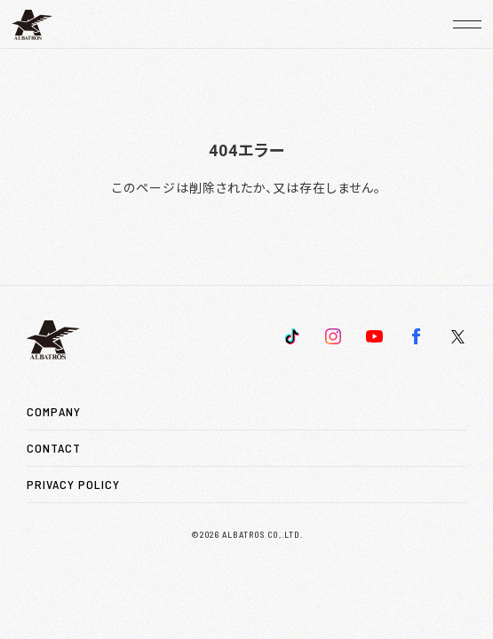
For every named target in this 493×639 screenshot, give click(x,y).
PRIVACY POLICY (73, 484)
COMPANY (54, 411)
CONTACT (54, 447)
